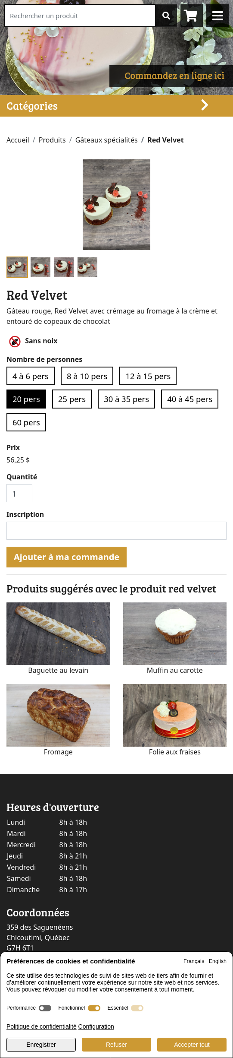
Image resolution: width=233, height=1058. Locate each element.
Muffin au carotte (175, 670)
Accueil (17, 140)
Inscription (25, 514)
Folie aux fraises (175, 752)
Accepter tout (192, 1044)
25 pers (72, 398)
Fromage (58, 752)
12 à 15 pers (148, 376)
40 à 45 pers (189, 398)
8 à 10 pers (87, 376)
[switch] (45, 1008)
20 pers (26, 398)
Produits (52, 140)
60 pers (26, 422)
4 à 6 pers (30, 376)
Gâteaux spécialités (106, 140)
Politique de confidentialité (41, 1026)
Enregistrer (41, 1044)
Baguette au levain (58, 670)
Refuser (116, 1044)
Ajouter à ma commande (66, 557)
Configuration (96, 1026)
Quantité (21, 476)
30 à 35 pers (126, 398)
